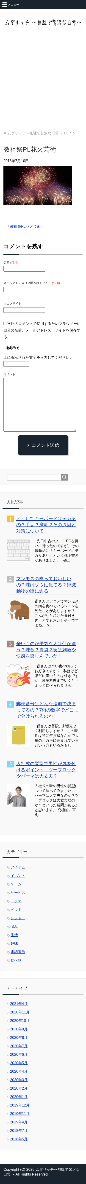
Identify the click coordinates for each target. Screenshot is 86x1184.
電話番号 (18, 952)
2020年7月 (19, 1046)
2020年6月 (19, 1054)
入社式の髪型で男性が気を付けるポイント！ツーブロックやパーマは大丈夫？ (46, 769)
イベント (18, 876)
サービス (18, 893)
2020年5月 (19, 1063)
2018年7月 (19, 1131)
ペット (16, 909)
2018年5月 (19, 1139)
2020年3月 (19, 1080)
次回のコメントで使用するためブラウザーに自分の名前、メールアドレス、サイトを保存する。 (42, 330)
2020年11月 (20, 1012)
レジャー (18, 918)
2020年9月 (19, 1029)
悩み (14, 926)
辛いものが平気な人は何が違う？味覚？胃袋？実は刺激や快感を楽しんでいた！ (46, 649)
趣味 (14, 943)
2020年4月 (19, 1071)
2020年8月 (19, 1038)
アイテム (18, 867)
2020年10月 (20, 1021)
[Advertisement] (43, 81)
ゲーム (16, 884)
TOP (39, 133)
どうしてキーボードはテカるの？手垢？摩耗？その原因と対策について (46, 524)
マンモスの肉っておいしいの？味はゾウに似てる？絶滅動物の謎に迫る (46, 584)
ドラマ (16, 901)
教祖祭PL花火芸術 (25, 226)
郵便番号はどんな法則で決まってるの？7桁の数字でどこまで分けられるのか (47, 710)
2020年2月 (19, 1088)
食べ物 (16, 960)
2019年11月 (20, 1114)
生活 (14, 935)
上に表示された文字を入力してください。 (38, 357)
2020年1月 (19, 1097)
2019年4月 (19, 1122)
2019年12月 (20, 1105)
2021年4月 (19, 1004)
